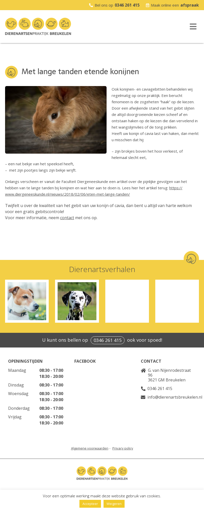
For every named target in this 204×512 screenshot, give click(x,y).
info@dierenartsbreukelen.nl (174, 397)
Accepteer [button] (90, 503)
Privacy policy (122, 448)
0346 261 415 (127, 5)
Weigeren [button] (114, 503)
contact (67, 217)
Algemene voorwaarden (89, 448)
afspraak (189, 5)
